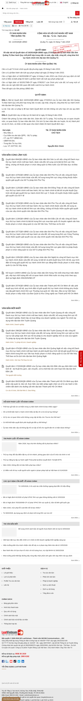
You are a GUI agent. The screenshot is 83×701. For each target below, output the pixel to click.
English (64, 2)
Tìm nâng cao (73, 18)
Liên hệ (6, 585)
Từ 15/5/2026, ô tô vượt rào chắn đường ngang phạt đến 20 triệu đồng (44, 486)
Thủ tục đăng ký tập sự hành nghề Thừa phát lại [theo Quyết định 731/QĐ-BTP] (32, 460)
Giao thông (31, 390)
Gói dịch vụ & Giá (50, 2)
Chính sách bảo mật (11, 615)
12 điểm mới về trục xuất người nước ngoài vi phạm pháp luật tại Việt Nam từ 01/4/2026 (35, 470)
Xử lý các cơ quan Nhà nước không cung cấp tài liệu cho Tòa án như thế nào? (31, 417)
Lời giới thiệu (8, 573)
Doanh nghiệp (19, 324)
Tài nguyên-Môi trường (13, 375)
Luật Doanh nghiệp (23, 700)
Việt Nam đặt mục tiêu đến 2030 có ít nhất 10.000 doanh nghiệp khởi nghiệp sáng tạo (34, 540)
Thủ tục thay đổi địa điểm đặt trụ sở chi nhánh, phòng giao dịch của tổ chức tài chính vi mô (36, 454)
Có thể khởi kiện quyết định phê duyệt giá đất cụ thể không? (25, 422)
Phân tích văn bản (49, 577)
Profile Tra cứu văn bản (12, 581)
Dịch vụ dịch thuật (49, 585)
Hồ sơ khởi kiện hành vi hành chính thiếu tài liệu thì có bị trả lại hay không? (30, 412)
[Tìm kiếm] (77, 13)
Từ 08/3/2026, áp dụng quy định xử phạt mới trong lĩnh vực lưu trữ (27, 513)
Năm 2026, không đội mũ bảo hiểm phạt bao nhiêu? (22, 465)
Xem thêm (75, 300)
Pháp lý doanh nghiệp (50, 581)
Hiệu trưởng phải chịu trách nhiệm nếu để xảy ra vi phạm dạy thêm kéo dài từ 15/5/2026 (35, 545)
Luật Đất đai (35, 700)
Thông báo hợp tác (10, 624)
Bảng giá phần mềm (11, 603)
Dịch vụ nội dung (49, 589)
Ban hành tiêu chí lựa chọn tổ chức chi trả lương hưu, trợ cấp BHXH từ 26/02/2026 (33, 550)
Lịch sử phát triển (10, 577)
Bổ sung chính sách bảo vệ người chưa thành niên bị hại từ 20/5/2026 (44, 529)
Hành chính (10, 324)
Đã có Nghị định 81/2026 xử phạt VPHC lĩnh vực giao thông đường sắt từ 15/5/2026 (34, 497)
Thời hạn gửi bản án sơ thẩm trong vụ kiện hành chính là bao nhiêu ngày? (30, 407)
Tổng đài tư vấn (48, 593)
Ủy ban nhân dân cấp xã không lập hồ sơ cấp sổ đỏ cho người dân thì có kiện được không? (36, 428)
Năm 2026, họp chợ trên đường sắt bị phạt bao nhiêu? (38, 443)
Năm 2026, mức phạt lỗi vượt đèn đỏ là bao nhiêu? (22, 508)
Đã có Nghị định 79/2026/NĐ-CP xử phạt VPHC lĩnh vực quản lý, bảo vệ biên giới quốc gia (36, 502)
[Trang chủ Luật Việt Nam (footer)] (41, 632)
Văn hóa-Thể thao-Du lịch (23, 360)
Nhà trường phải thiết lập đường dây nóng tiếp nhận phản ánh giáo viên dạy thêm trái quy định (37, 556)
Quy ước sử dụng (10, 611)
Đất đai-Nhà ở (22, 390)
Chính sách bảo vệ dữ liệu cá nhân (16, 620)
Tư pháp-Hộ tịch (20, 342)
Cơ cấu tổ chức (11, 390)
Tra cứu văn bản (48, 573)
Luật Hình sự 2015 (46, 700)
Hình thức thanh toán (11, 607)
